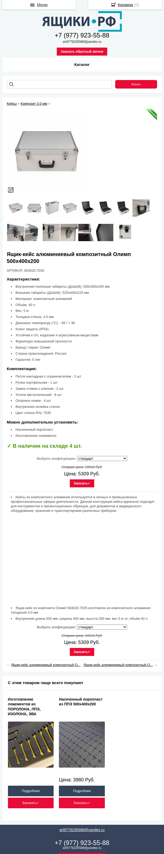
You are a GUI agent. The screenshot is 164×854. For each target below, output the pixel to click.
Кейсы (12, 104)
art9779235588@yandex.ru (82, 830)
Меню (42, 4)
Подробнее (31, 791)
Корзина (125, 4)
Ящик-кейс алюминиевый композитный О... (45, 665)
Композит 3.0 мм (34, 104)
